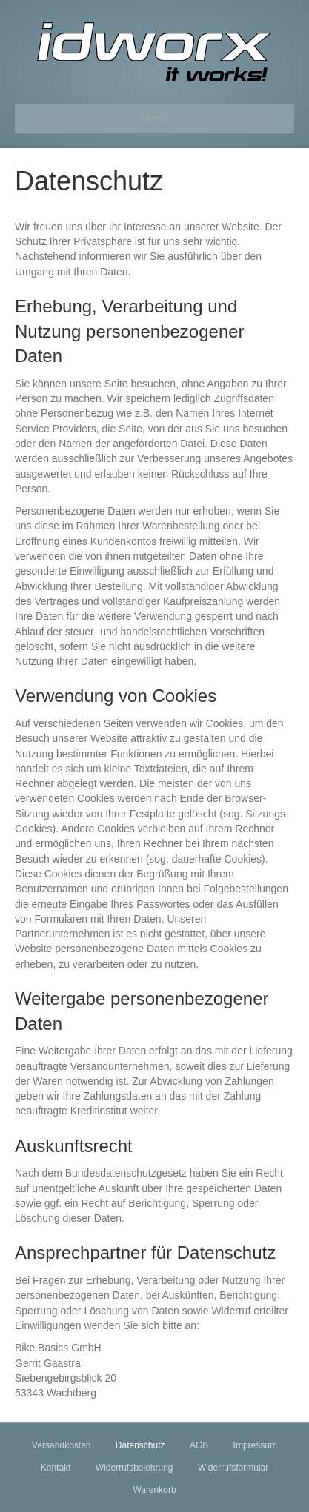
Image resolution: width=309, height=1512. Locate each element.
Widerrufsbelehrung (134, 1467)
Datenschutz (140, 1445)
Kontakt (56, 1467)
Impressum (255, 1445)
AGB (199, 1445)
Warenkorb (154, 1490)
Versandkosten (61, 1445)
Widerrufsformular (233, 1467)
